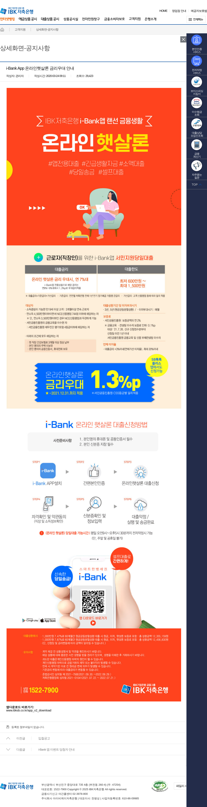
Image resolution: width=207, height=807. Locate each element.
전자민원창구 (91, 21)
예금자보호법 (199, 10)
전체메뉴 (196, 19)
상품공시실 (70, 21)
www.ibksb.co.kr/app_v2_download (28, 710)
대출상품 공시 (50, 21)
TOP (195, 184)
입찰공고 (44, 738)
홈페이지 (2, 29)
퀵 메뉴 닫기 (183, 39)
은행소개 (150, 21)
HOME (163, 10)
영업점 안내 (179, 10)
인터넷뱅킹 (7, 21)
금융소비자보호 (114, 21)
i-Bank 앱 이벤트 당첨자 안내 (56, 749)
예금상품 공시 (28, 21)
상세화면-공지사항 (25, 48)
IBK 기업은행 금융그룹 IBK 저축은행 (16, 10)
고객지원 (135, 21)
